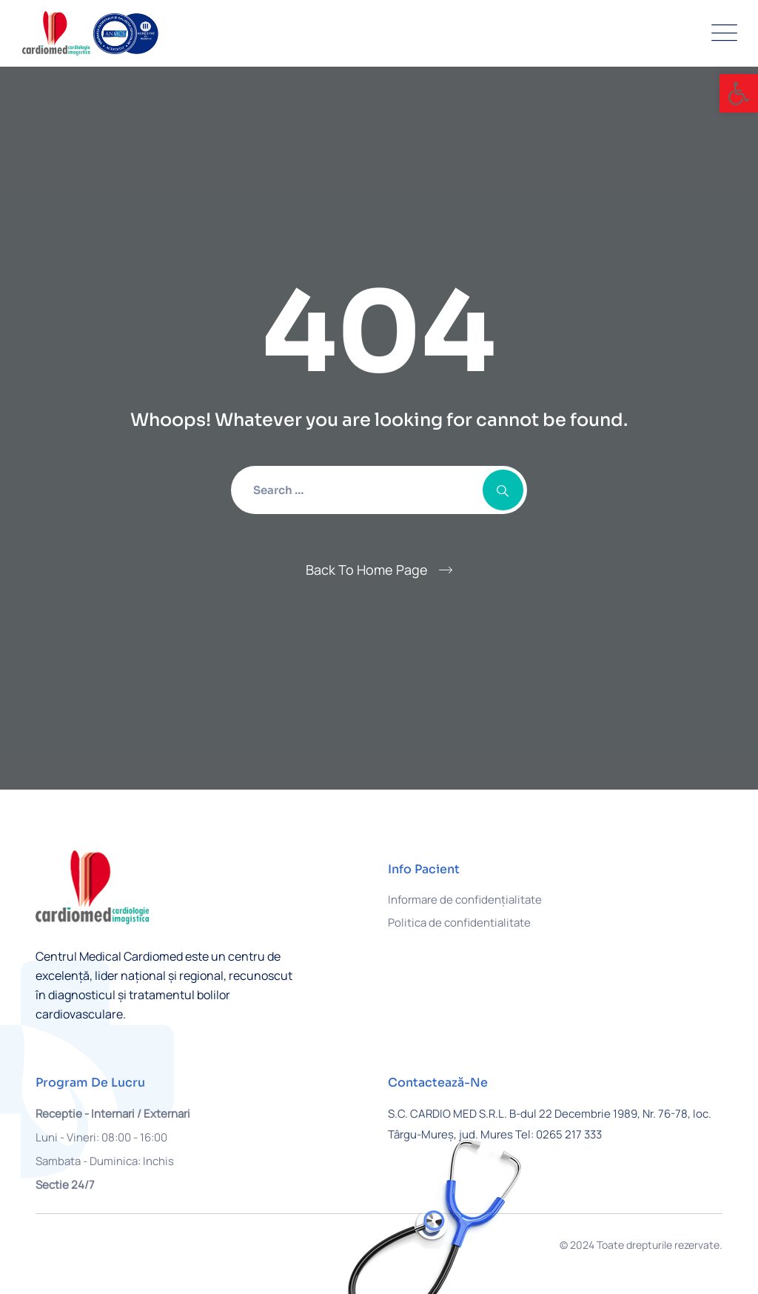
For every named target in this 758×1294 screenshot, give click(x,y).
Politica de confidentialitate (459, 922)
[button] (739, 93)
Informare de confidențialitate (465, 899)
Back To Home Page (367, 569)
